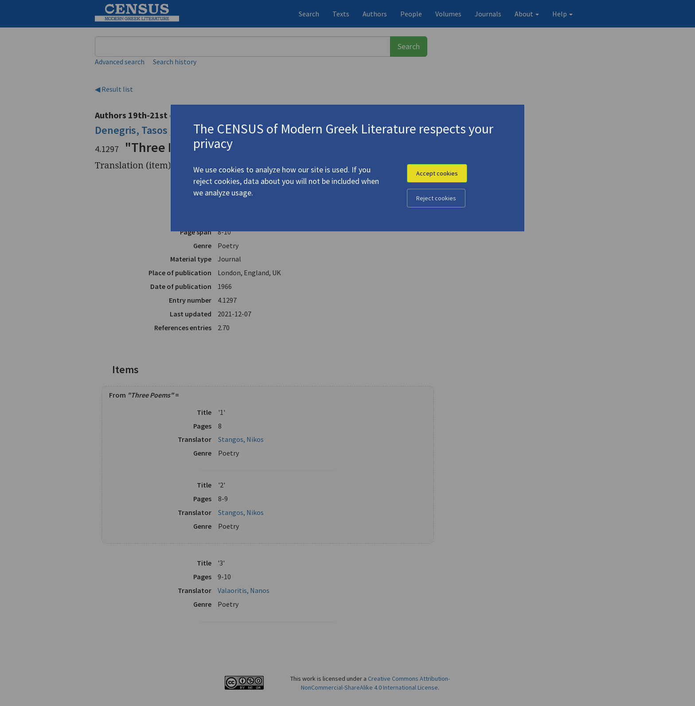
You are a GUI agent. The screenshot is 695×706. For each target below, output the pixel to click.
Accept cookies (437, 173)
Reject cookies (436, 198)
